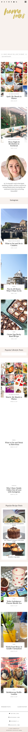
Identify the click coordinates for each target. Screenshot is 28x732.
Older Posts (22, 706)
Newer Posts (6, 706)
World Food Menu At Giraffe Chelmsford (14, 648)
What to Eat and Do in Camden (14, 244)
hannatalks (16, 728)
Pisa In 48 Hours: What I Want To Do (14, 290)
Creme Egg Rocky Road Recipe (14, 335)
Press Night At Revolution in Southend (14, 144)
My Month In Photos (14, 93)
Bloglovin (14, 725)
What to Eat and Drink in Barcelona (14, 443)
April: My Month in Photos (14, 97)
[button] (26, 2)
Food (14, 331)
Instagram (14, 717)
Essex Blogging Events (14, 139)
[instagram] (4, 2)
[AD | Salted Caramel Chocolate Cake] (14, 532)
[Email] (13, 2)
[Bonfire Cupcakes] (14, 549)
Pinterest (14, 721)
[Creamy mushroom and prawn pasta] (14, 516)
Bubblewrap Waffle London (14, 693)
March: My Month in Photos (14, 398)
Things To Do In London (14, 240)
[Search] (16, 2)
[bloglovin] (11, 2)
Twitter (14, 713)
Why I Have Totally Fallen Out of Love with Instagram (14, 490)
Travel (14, 286)
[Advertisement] (14, 37)
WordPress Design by (14, 730)
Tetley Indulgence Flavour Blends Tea (14, 602)
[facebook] (6, 2)
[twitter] (1, 2)
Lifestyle (14, 485)
